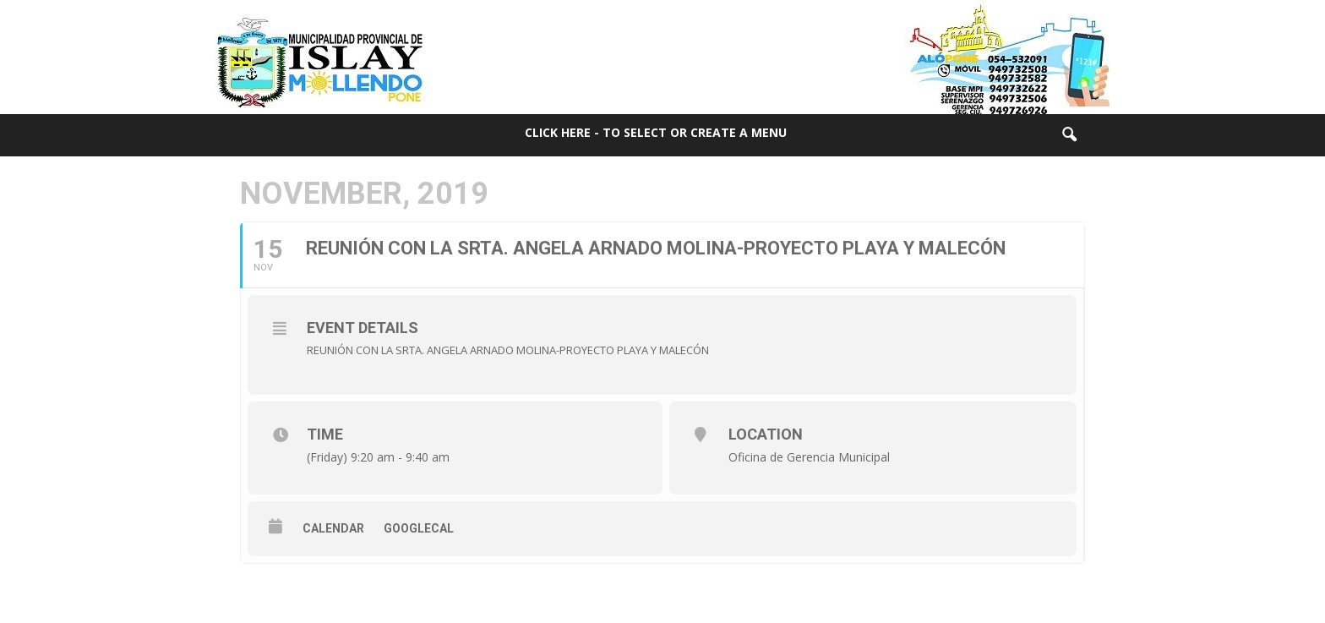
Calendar (333, 528)
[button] (1069, 135)
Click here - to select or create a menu (656, 132)
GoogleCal (419, 528)
